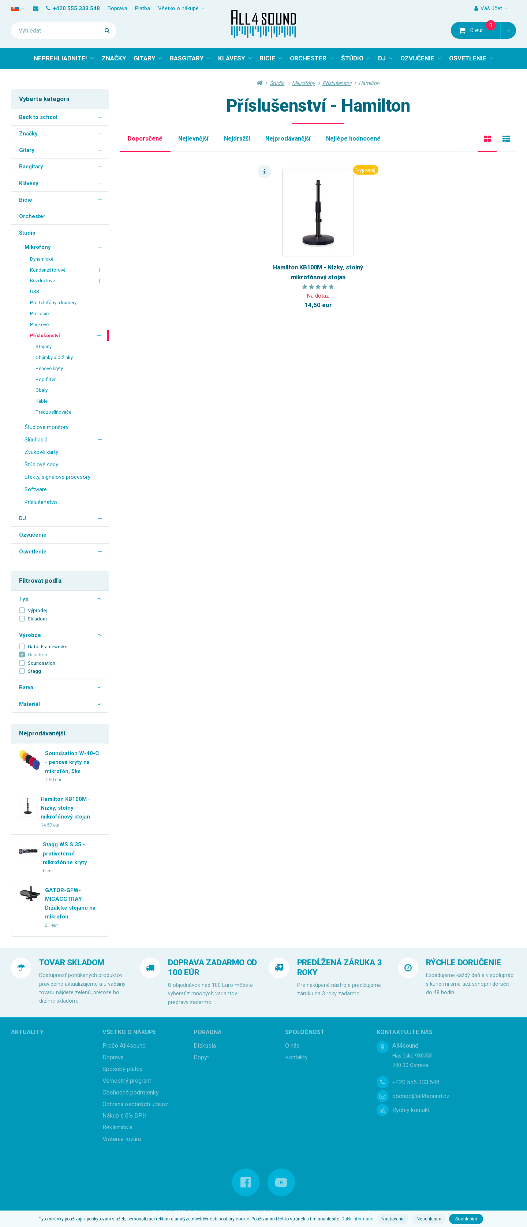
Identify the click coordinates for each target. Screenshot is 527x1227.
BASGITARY (186, 58)
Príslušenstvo (65, 502)
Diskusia (205, 1045)
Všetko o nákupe (178, 8)
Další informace (357, 1219)
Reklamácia (117, 1127)
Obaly (41, 390)
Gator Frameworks (47, 646)
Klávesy (62, 183)
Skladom (37, 619)
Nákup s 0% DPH (124, 1115)
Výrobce (60, 635)
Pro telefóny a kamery (53, 302)
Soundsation (41, 663)
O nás (292, 1045)
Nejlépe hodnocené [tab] (353, 138)
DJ (382, 58)
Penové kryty (49, 368)
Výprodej (37, 610)
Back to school (62, 117)
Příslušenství (67, 335)
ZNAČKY (114, 58)
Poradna (208, 1032)
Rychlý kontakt (411, 1110)
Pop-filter (45, 379)
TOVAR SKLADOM (71, 962)
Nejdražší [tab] (237, 138)
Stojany (43, 346)
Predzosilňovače (53, 412)
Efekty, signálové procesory (57, 477)
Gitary (62, 150)
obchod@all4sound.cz (421, 1096)
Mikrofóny (65, 247)
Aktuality (27, 1032)
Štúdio (62, 233)
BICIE (267, 58)
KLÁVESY (231, 58)
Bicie (62, 200)
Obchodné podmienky (130, 1092)
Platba (142, 8)
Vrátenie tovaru (121, 1138)
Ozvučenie (62, 535)
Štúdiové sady (41, 464)
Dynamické (41, 259)
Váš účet (488, 8)
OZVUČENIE (417, 58)
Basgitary (62, 166)
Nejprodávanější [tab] (287, 138)
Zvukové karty (41, 452)
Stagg (34, 671)
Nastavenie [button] (393, 1219)
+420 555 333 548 (73, 8)
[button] (508, 30)
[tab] (487, 139)
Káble (41, 401)
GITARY (144, 58)
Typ (60, 598)
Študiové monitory (65, 427)
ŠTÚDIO (352, 58)
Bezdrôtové (67, 280)
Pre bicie (39, 313)
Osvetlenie (62, 551)
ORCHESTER (308, 58)
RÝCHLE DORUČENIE (463, 962)
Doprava (117, 8)
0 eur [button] (480, 30)
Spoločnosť (304, 1032)
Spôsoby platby (122, 1069)
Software (36, 489)
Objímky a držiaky (54, 357)
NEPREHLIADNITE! (60, 58)
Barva (60, 687)
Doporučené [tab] (145, 138)
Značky (62, 133)
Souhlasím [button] (466, 1219)
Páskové (39, 324)
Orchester (62, 216)
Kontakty (296, 1057)
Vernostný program (127, 1080)
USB (34, 291)
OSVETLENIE (467, 58)
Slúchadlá (65, 439)
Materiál (60, 704)
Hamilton (37, 654)
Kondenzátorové (67, 269)
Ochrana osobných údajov (135, 1104)
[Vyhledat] (63, 30)
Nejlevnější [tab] (193, 138)
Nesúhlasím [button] (428, 1219)
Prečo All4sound (124, 1045)
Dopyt (201, 1057)
